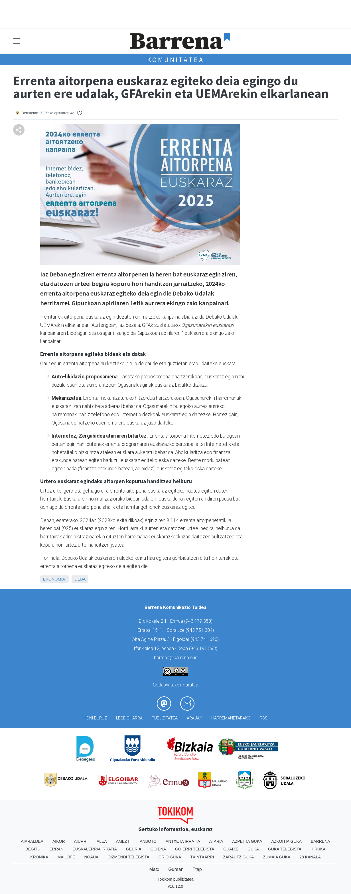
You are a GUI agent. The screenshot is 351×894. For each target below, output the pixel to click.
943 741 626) (205, 639)
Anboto (148, 841)
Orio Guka (170, 857)
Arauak (194, 718)
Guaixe (230, 849)
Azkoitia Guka (286, 841)
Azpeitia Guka (247, 841)
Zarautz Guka (238, 857)
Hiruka (318, 849)
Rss (263, 718)
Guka (253, 849)
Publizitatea (165, 718)
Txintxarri (202, 857)
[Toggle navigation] (17, 41)
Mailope (66, 857)
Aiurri (81, 841)
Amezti (123, 841)
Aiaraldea (32, 841)
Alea (102, 841)
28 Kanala (310, 857)
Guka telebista (284, 849)
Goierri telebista (194, 849)
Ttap (197, 869)
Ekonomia (54, 579)
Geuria (133, 849)
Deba (80, 579)
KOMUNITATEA (175, 59)
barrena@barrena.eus (175, 657)
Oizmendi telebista (128, 857)
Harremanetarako (231, 718)
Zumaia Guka (276, 857)
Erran (56, 849)
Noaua (91, 857)
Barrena (320, 841)
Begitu (32, 849)
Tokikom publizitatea (175, 879)
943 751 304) (200, 630)
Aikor (58, 841)
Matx (154, 869)
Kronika (39, 857)
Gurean (175, 869)
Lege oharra (129, 718)
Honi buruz (95, 718)
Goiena (158, 849)
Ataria (216, 841)
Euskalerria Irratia (94, 849)
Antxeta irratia (183, 841)
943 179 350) (199, 621)
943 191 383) (203, 648)
